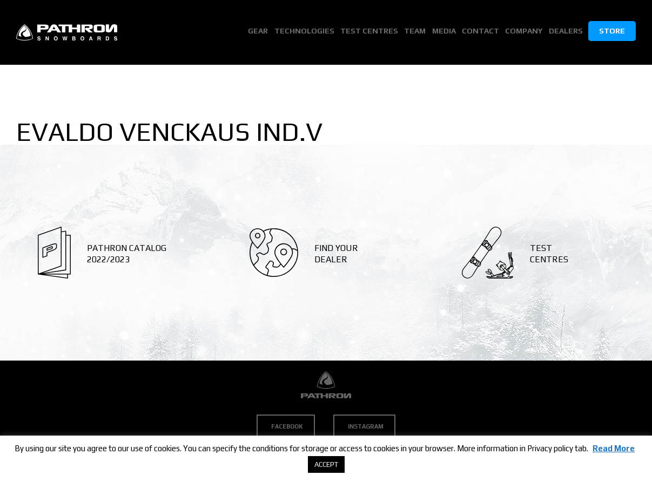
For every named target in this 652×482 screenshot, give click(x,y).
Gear (263, 32)
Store (612, 32)
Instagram (366, 426)
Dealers (566, 32)
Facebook (287, 426)
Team (418, 32)
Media (446, 32)
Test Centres (373, 32)
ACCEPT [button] (326, 464)
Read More (614, 448)
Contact (482, 32)
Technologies (309, 32)
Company (524, 32)
